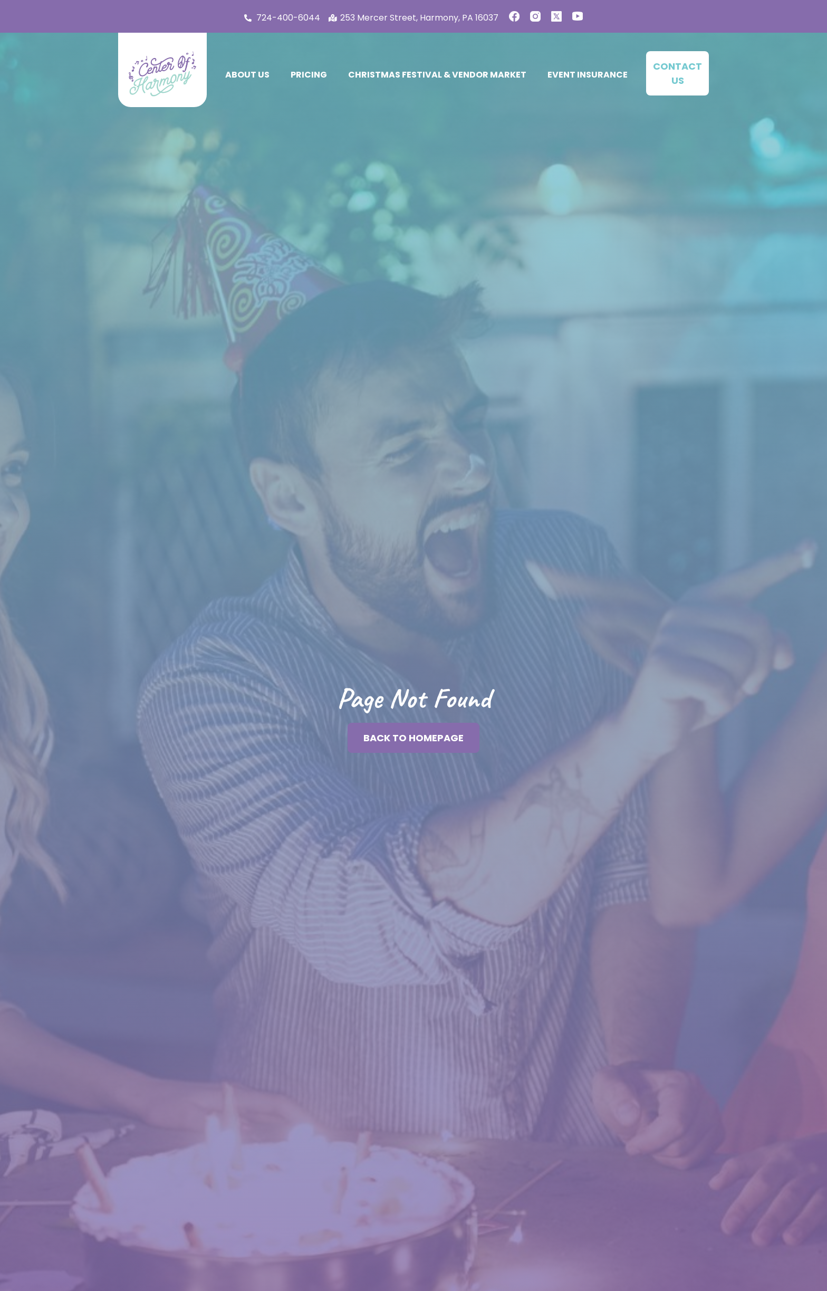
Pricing (309, 75)
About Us (247, 75)
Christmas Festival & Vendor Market (437, 75)
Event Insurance (587, 75)
